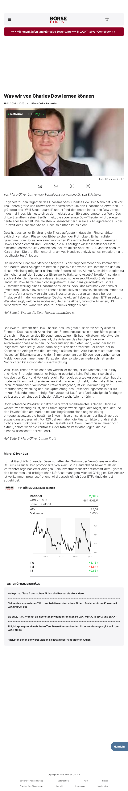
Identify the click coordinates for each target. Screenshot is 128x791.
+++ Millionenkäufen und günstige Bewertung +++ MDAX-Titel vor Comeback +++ (64, 31)
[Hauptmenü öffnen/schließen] (9, 19)
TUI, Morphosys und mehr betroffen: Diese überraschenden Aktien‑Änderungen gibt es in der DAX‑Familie (63, 628)
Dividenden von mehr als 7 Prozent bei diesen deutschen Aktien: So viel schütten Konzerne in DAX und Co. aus (63, 605)
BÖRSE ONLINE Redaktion (39, 487)
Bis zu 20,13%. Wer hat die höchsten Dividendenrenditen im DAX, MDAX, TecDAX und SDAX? (62, 616)
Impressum (80, 786)
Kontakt (59, 786)
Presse (105, 781)
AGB (86, 781)
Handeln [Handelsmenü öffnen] (119, 746)
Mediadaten (102, 786)
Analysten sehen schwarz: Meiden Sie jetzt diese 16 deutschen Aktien (49, 639)
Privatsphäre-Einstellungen (32, 786)
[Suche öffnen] (118, 19)
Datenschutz (63, 781)
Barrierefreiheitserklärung (31, 781)
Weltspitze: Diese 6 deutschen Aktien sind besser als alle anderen (46, 593)
